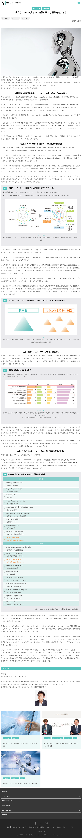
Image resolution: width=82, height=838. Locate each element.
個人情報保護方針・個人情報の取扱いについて (27, 835)
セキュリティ (53, 835)
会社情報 (4, 791)
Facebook (35, 823)
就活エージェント (45, 827)
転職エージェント (33, 827)
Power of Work (6, 805)
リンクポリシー (60, 835)
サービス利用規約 (44, 835)
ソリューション (6, 796)
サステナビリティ (7, 801)
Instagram (46, 823)
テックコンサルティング (19, 827)
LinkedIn (41, 823)
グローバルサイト (68, 827)
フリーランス (57, 827)
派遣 (8, 827)
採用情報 (4, 815)
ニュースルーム (6, 810)
